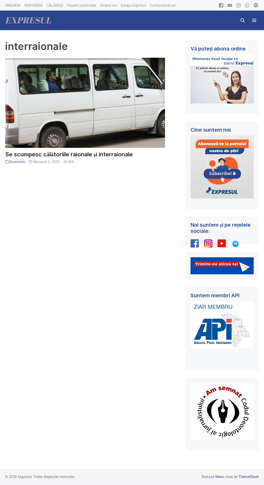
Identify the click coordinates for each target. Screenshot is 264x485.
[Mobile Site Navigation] (254, 20)
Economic (18, 162)
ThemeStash (248, 477)
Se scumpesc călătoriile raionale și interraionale (69, 154)
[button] (243, 20)
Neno (219, 477)
